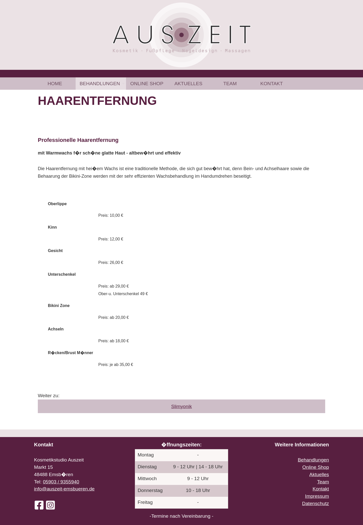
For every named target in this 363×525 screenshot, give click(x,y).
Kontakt (271, 83)
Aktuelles (188, 83)
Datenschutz (315, 503)
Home (55, 83)
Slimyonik (181, 406)
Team (230, 83)
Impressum (317, 496)
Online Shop (146, 83)
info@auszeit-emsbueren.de (64, 488)
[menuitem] (55, 83)
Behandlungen (100, 83)
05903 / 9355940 (61, 481)
